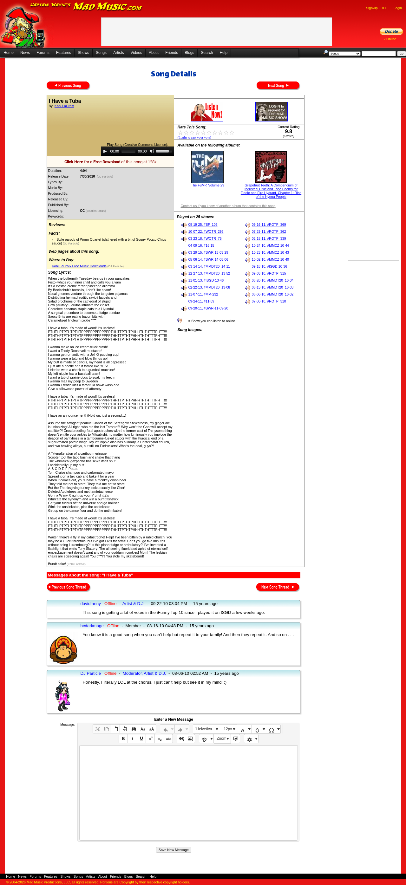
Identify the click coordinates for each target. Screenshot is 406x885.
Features (63, 52)
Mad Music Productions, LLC (48, 882)
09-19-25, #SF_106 (203, 224)
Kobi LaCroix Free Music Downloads (79, 266)
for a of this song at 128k (110, 161)
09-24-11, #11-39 (201, 301)
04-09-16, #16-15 (201, 245)
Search (207, 52)
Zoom (221, 738)
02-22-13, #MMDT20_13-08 (209, 287)
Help (223, 52)
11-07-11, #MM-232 (203, 294)
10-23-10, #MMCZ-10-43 (270, 252)
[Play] (105, 151)
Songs (101, 52)
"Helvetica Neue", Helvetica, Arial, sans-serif (207, 729)
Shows (83, 52)
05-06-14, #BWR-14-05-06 (208, 259)
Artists (118, 52)
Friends (171, 52)
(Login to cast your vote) (194, 137)
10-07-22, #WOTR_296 (206, 231)
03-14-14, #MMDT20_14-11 (209, 266)
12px (228, 729)
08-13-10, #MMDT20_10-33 (273, 287)
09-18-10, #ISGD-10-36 (269, 266)
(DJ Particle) (105, 176)
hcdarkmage (91, 625)
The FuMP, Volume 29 (207, 185)
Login (398, 8)
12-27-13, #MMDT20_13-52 (209, 273)
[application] (137, 151)
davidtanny (90, 603)
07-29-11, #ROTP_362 (269, 231)
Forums (42, 52)
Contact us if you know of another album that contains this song (227, 206)
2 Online (389, 39)
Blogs (189, 52)
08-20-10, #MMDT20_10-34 (273, 280)
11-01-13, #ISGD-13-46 (206, 280)
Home (8, 52)
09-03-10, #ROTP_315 (269, 273)
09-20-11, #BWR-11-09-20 (208, 308)
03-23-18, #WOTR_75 (205, 238)
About (154, 52)
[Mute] (151, 151)
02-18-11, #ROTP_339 (269, 238)
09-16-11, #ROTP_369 (269, 224)
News (25, 52)
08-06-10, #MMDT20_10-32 (273, 294)
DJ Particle (90, 673)
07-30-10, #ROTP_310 (269, 301)
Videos (136, 52)
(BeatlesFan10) (96, 210)
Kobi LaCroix (64, 106)
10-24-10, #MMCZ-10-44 (270, 245)
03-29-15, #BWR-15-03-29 (208, 252)
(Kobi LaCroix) (76, 564)
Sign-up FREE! (377, 8)
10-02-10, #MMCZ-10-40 (270, 259)
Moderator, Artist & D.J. (144, 673)
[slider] (128, 151)
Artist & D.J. (133, 603)
